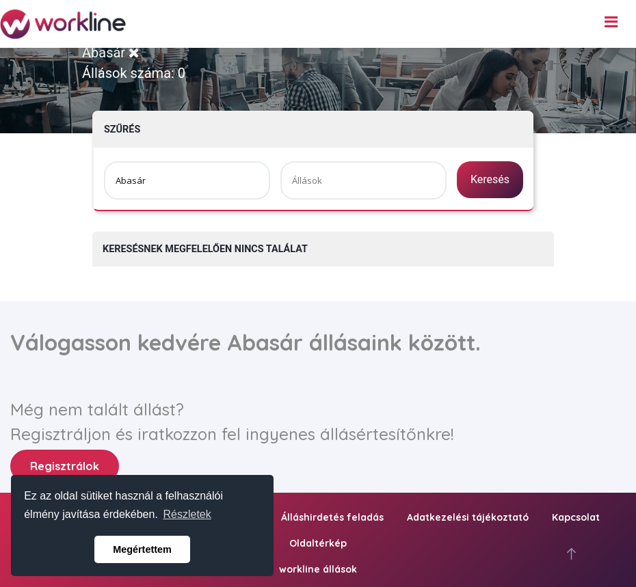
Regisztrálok (64, 466)
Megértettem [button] (142, 549)
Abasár (111, 52)
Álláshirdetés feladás (332, 517)
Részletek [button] (187, 514)
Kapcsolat (576, 517)
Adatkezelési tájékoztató (468, 517)
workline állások (318, 569)
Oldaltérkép (318, 543)
